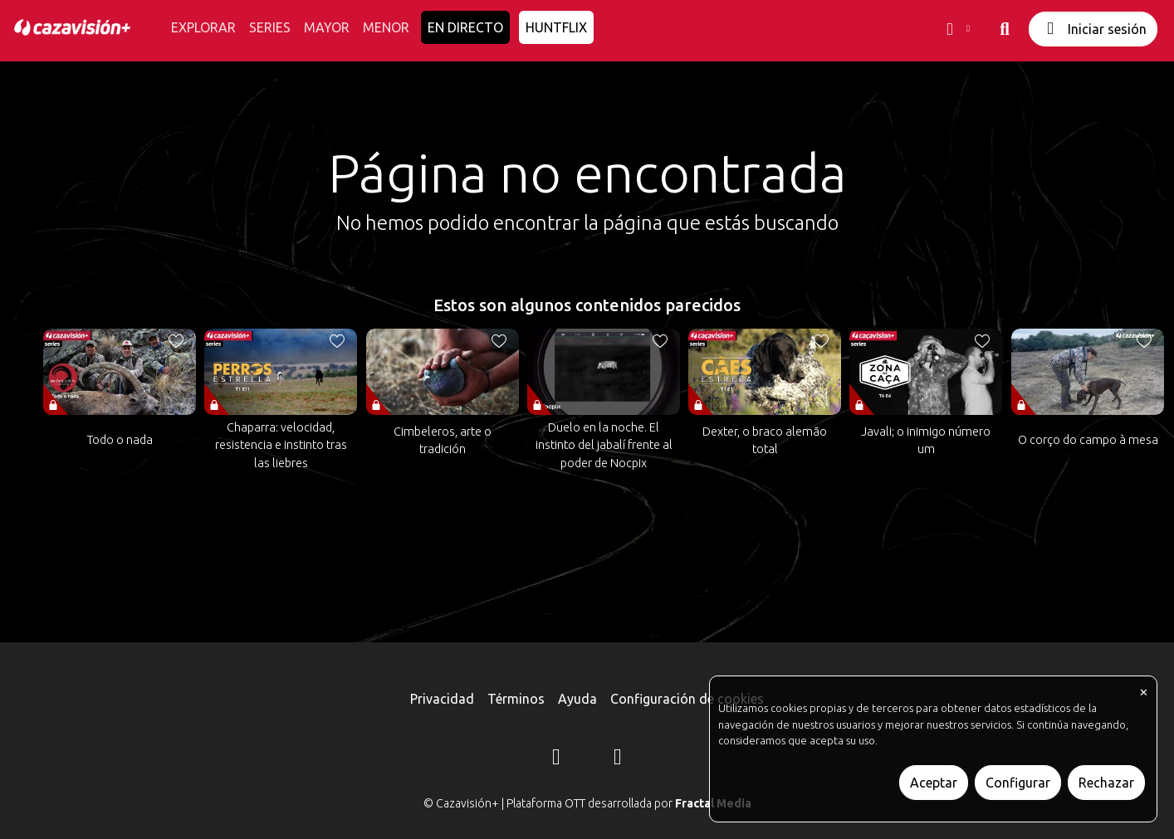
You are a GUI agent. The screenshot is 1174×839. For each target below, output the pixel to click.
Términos (516, 698)
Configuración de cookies (687, 698)
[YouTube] (617, 759)
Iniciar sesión (1093, 28)
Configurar (1018, 782)
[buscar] (1004, 29)
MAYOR (327, 27)
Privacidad (442, 698)
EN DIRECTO (465, 27)
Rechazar (1106, 782)
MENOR (386, 27)
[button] (956, 29)
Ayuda (577, 698)
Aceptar (933, 782)
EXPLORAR (203, 27)
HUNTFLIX (556, 27)
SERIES (270, 27)
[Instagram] (556, 759)
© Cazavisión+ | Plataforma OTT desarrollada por (587, 803)
